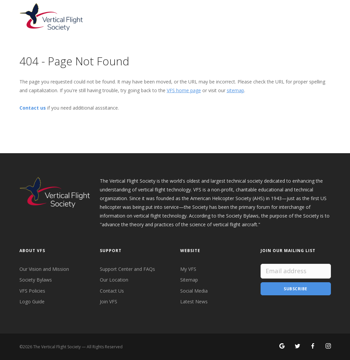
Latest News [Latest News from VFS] (194, 301)
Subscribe (295, 289)
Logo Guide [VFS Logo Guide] (32, 301)
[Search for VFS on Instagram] (328, 346)
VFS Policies (32, 291)
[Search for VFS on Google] (282, 346)
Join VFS (108, 301)
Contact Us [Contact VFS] (112, 291)
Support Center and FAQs (127, 269)
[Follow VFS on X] (297, 346)
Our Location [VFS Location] (114, 280)
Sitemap (189, 280)
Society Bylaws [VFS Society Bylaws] (35, 280)
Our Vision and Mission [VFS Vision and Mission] (44, 269)
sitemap (235, 90)
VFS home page (184, 90)
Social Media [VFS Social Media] (194, 291)
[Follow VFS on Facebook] (313, 346)
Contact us (32, 108)
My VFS (188, 269)
